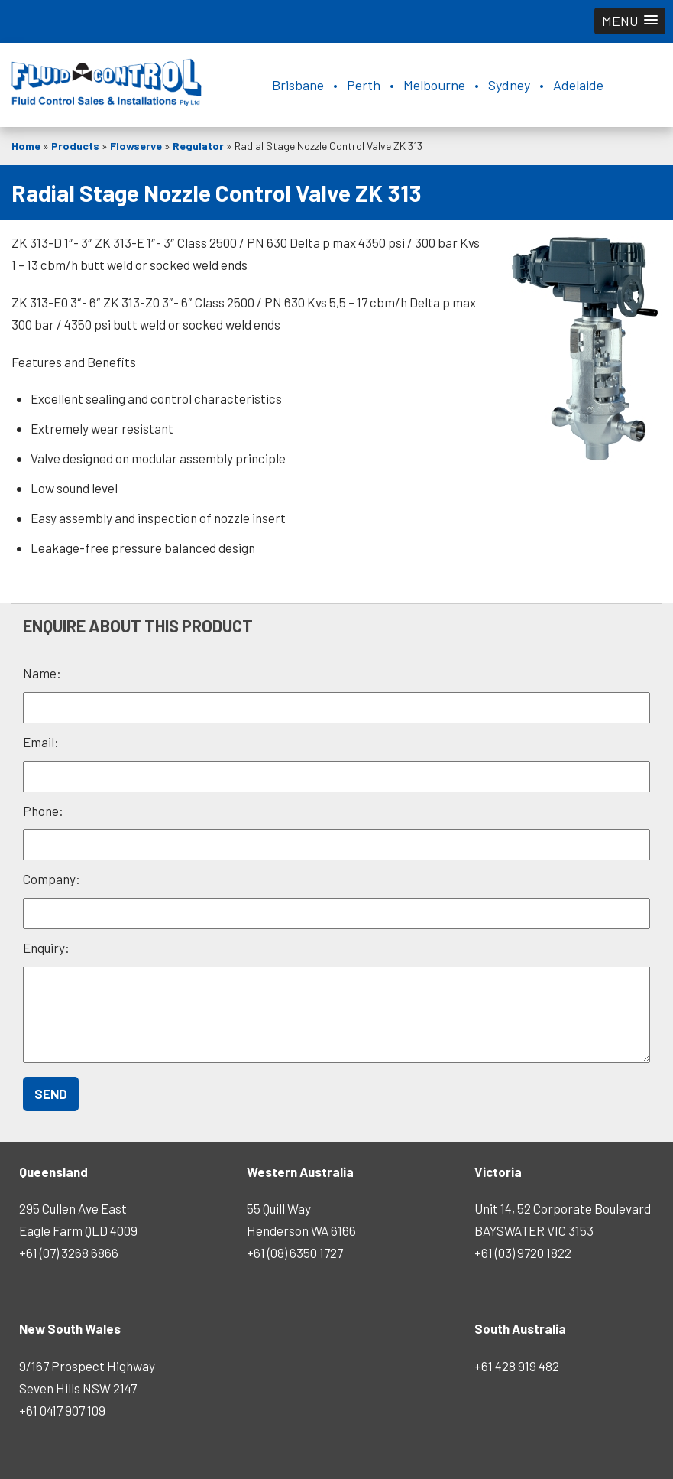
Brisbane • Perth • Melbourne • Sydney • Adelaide (437, 84)
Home (25, 145)
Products (75, 145)
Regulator (198, 145)
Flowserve (136, 145)
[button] (629, 21)
